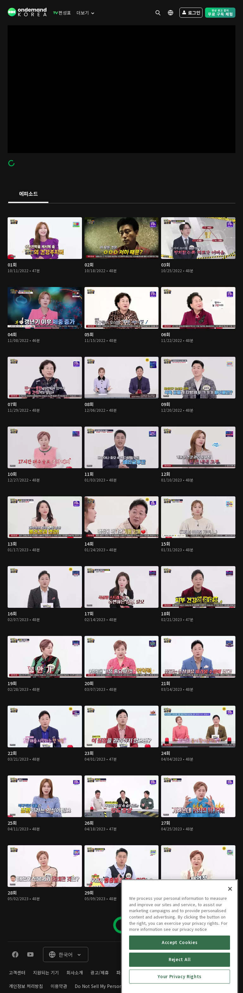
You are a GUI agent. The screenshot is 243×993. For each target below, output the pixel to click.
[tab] (28, 194)
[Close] (230, 917)
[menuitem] (61, 12)
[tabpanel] (121, 572)
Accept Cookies (179, 971)
